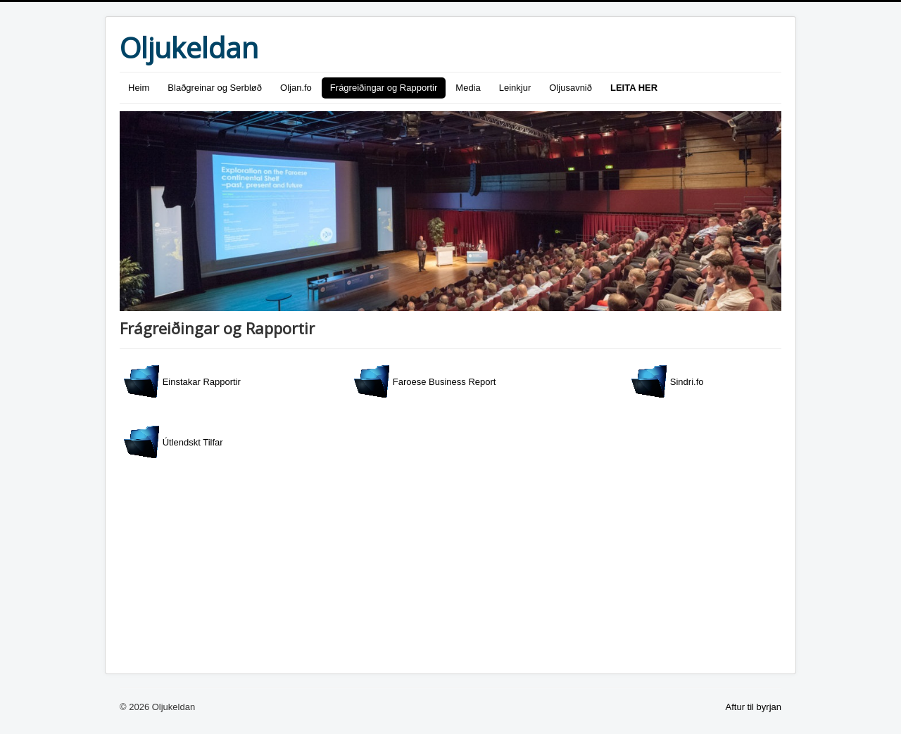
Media (467, 87)
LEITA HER (633, 87)
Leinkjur (515, 87)
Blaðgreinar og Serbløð (215, 87)
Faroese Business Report (424, 382)
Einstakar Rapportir (182, 382)
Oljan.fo (296, 87)
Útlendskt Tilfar (173, 442)
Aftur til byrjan (753, 707)
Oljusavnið (570, 87)
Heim (138, 87)
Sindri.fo (667, 382)
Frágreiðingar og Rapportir (383, 87)
